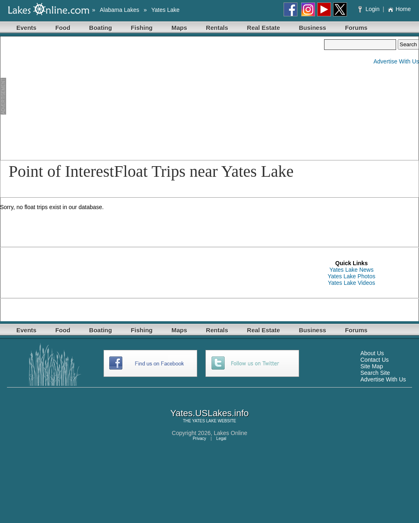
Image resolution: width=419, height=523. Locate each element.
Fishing (142, 27)
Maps (179, 27)
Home (399, 9)
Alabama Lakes (120, 10)
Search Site (375, 373)
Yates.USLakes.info (209, 413)
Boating (100, 27)
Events (26, 27)
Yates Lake (165, 10)
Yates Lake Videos (351, 283)
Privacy (199, 438)
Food (62, 27)
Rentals (217, 27)
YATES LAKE (204, 421)
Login (369, 9)
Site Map (371, 366)
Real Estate (263, 27)
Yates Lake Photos (351, 276)
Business (312, 27)
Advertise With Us (396, 61)
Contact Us (374, 359)
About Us (372, 353)
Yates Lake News (351, 269)
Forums (356, 27)
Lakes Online (231, 433)
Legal (221, 438)
